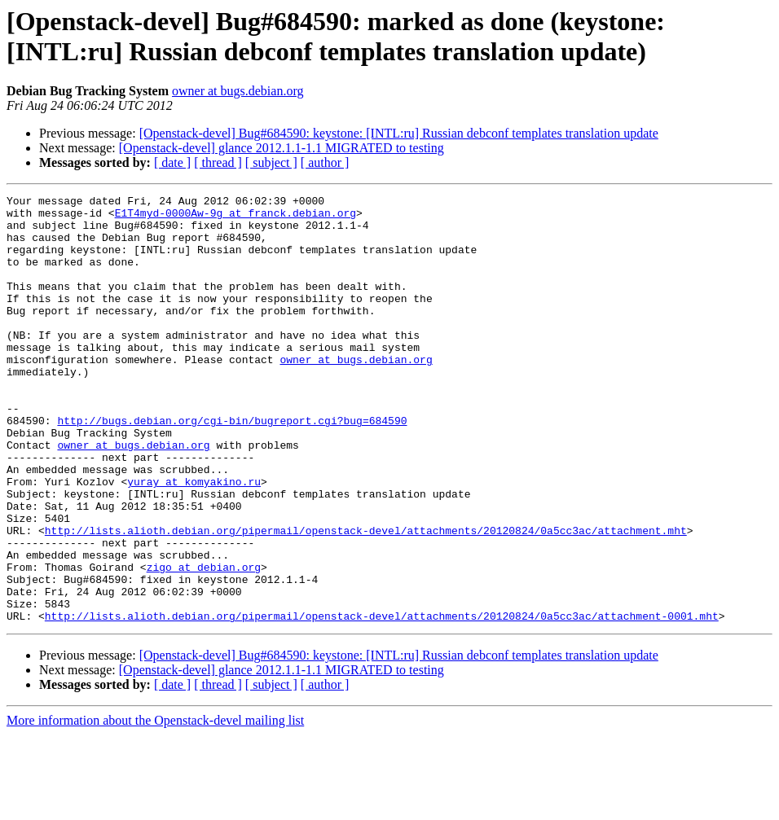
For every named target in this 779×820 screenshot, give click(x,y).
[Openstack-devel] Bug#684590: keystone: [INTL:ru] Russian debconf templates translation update (398, 133)
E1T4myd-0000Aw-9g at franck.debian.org (235, 217)
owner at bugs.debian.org (237, 91)
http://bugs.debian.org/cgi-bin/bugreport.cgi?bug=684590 (232, 466)
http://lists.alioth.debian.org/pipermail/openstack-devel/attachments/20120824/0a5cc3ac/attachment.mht (366, 598)
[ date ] (172, 162)
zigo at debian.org (204, 642)
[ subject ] (271, 162)
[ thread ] (218, 162)
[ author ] (325, 162)
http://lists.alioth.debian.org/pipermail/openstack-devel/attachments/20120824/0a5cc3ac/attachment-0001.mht (382, 701)
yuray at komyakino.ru (194, 540)
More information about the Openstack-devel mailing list (155, 806)
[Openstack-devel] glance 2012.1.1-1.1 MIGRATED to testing (281, 148)
